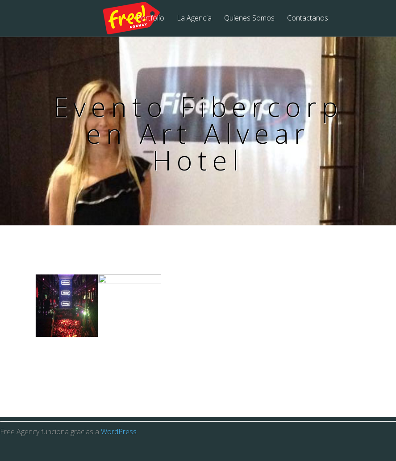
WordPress (119, 450)
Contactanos (307, 18)
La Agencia (194, 18)
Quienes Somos (249, 18)
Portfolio (150, 18)
